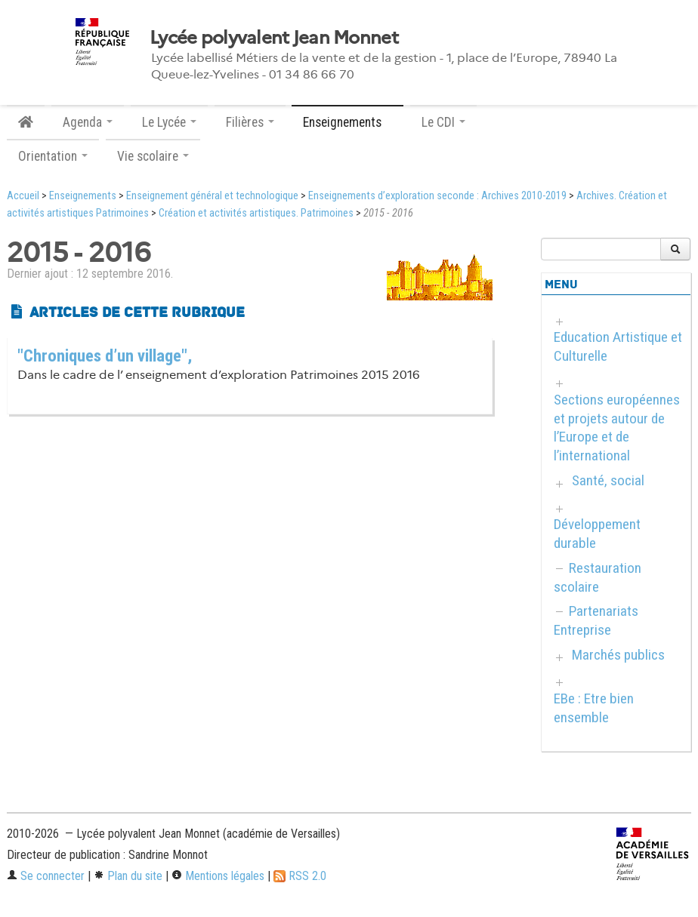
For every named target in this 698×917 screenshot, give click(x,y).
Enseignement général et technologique (212, 195)
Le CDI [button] (443, 122)
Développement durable (597, 533)
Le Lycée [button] (169, 122)
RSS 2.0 (299, 876)
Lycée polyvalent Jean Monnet (274, 37)
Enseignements (82, 195)
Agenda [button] (88, 122)
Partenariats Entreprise (596, 620)
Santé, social (608, 480)
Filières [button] (250, 122)
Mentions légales (217, 876)
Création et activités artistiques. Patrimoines (256, 213)
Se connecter (46, 876)
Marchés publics (618, 654)
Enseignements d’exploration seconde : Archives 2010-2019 (437, 195)
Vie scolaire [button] (153, 156)
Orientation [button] (53, 156)
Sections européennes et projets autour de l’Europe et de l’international (617, 428)
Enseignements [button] (347, 122)
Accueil (23, 195)
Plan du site (128, 876)
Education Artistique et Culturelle (618, 346)
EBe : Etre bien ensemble (594, 708)
